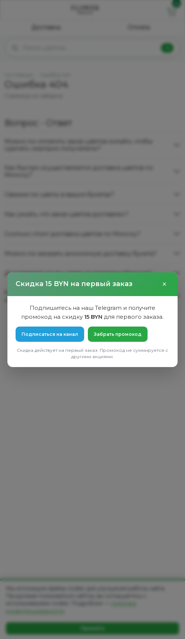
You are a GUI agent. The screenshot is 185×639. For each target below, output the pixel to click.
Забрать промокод (118, 334)
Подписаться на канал (50, 334)
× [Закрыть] (164, 284)
